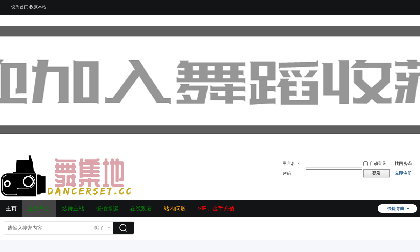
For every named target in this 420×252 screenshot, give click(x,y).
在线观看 (141, 208)
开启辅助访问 (408, 5)
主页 (11, 208)
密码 (287, 173)
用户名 (288, 163)
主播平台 (39, 208)
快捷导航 (395, 208)
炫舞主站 (73, 208)
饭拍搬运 (107, 208)
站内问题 (175, 208)
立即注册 (403, 173)
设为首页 (19, 7)
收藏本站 (37, 7)
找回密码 (403, 163)
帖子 (99, 228)
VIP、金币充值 (216, 208)
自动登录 (374, 163)
